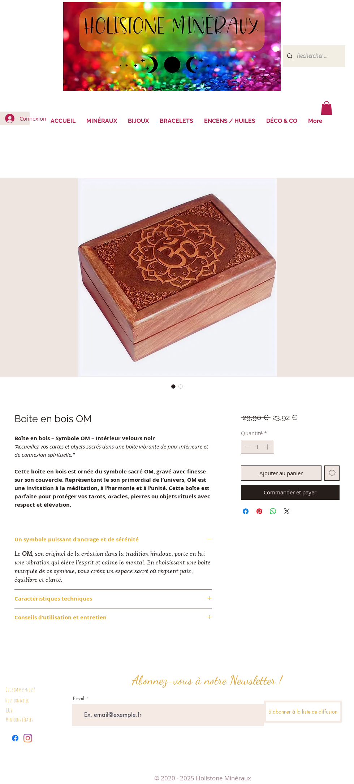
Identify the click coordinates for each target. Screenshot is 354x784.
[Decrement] (247, 447)
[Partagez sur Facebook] (245, 511)
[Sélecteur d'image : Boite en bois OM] (173, 386)
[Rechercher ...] (313, 56)
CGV (9, 710)
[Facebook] (15, 738)
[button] (326, 108)
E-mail (78, 698)
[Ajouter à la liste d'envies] (332, 473)
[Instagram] (27, 738)
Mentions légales (19, 719)
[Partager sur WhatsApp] (273, 511)
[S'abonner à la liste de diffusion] (303, 712)
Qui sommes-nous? (20, 689)
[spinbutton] (257, 447)
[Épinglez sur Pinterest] (259, 511)
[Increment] (268, 447)
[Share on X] (286, 511)
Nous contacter (17, 700)
